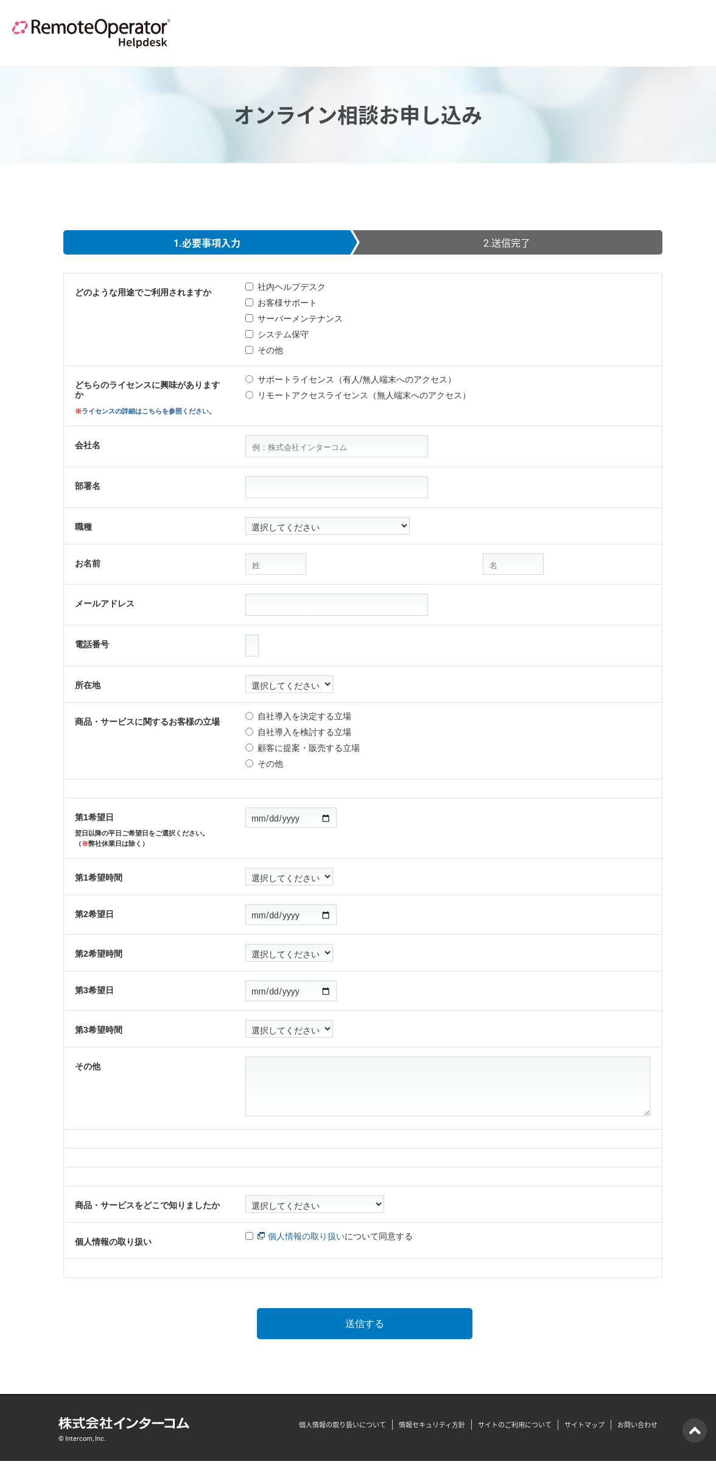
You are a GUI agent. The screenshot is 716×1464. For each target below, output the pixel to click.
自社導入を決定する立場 (304, 716)
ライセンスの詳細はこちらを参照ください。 (149, 411)
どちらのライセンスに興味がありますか (151, 398)
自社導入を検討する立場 (304, 732)
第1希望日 (151, 830)
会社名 (87, 445)
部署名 (87, 486)
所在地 (87, 685)
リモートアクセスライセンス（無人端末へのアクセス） (364, 395)
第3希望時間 (98, 1030)
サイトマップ (584, 1427)
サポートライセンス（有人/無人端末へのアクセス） (357, 379)
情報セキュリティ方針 (432, 1427)
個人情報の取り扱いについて (342, 1427)
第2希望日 (94, 914)
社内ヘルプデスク (292, 287)
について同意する (335, 1236)
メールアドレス (105, 603)
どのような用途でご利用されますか (143, 292)
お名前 (87, 563)
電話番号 (92, 644)
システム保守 (283, 334)
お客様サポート (287, 303)
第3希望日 (94, 990)
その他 (270, 350)
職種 (83, 527)
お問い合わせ (637, 1427)
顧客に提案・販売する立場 (309, 748)
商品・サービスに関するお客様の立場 (147, 722)
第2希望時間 (98, 954)
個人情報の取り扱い (113, 1242)
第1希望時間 (98, 877)
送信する (364, 1325)
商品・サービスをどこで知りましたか (147, 1205)
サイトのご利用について (515, 1427)
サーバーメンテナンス (300, 318)
